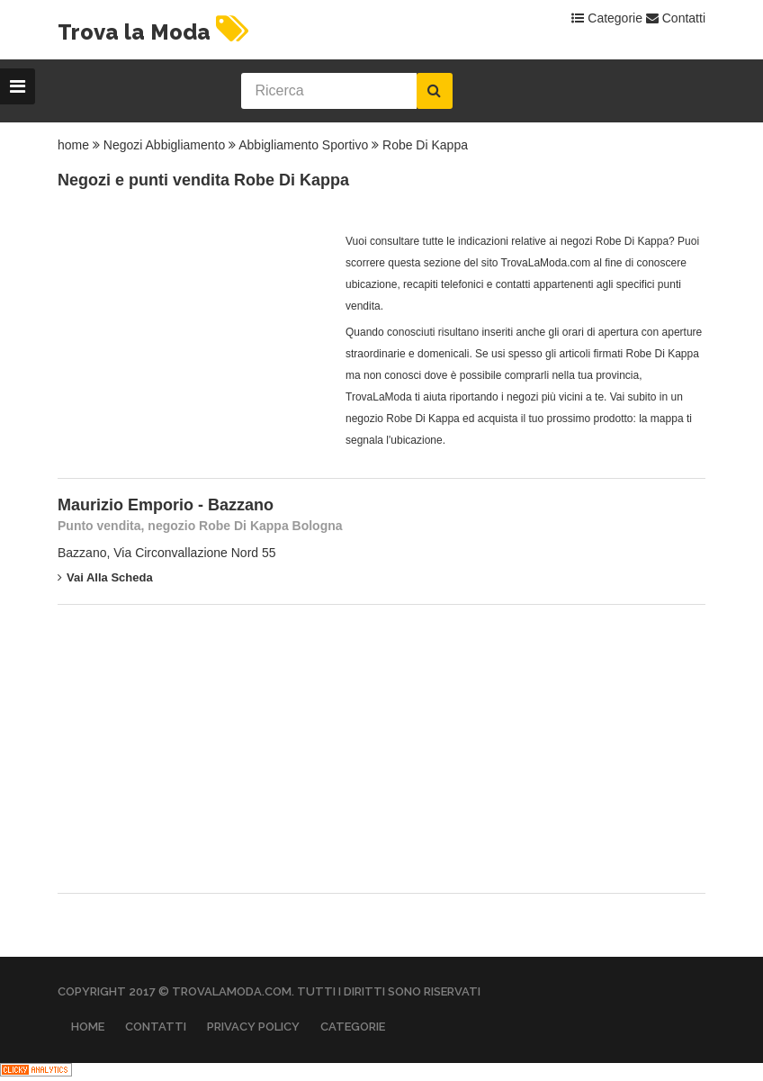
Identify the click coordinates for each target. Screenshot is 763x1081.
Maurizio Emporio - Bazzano (166, 505)
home (73, 145)
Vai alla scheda (105, 577)
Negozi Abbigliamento (164, 145)
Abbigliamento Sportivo (303, 145)
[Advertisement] (193, 342)
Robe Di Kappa (425, 145)
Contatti (675, 18)
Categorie (606, 18)
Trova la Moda (156, 32)
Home (87, 1026)
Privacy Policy (253, 1026)
